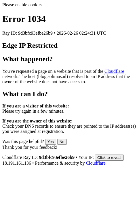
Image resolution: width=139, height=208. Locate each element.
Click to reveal (109, 157)
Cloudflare (114, 71)
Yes (50, 142)
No (62, 142)
